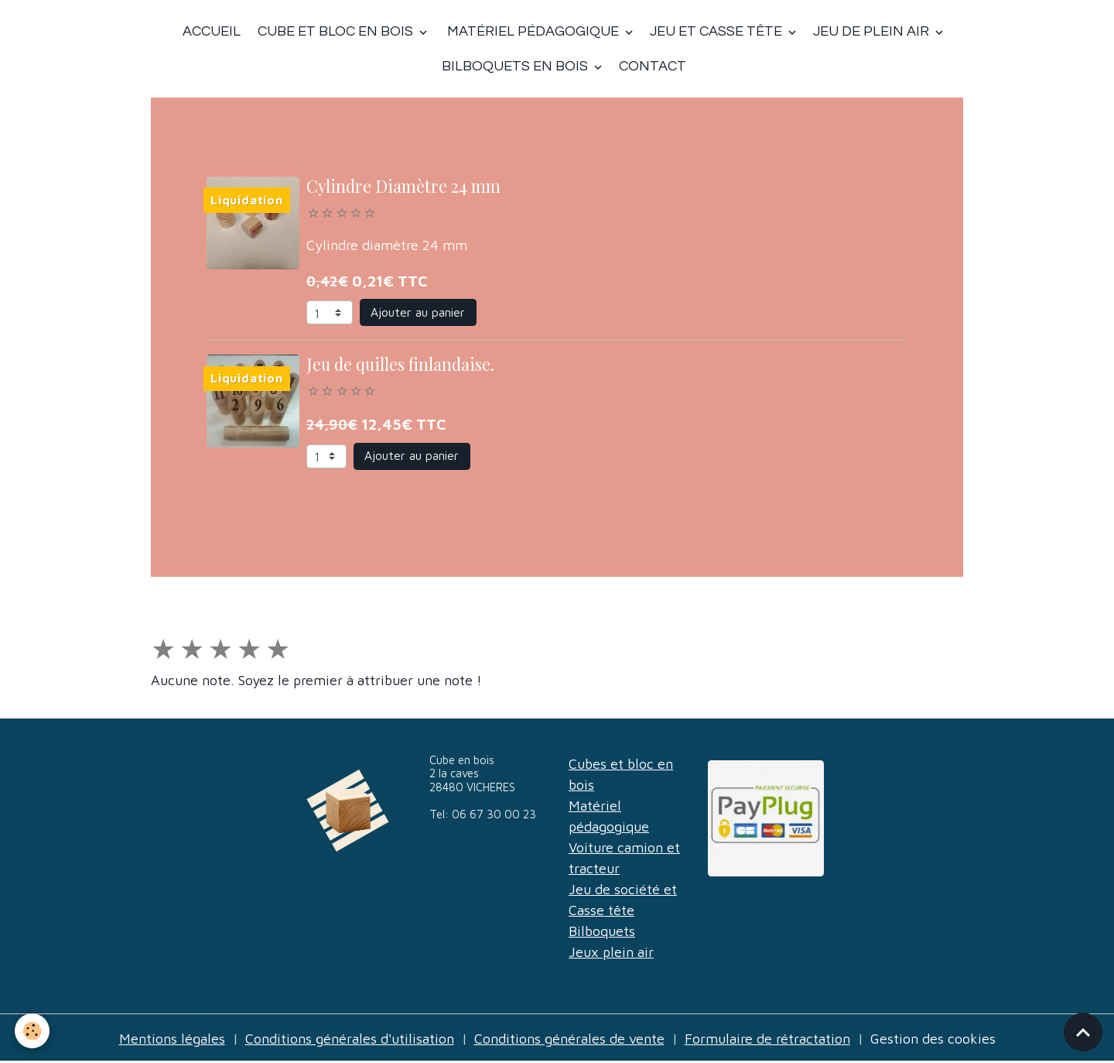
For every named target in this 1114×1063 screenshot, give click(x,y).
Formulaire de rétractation (767, 1038)
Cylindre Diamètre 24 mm (403, 186)
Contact (652, 66)
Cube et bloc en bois (335, 31)
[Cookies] (32, 1030)
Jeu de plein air (872, 31)
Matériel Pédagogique (533, 31)
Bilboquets (602, 931)
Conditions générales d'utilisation (349, 1038)
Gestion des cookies (933, 1038)
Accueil (212, 31)
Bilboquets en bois (516, 66)
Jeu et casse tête (717, 31)
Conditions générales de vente (569, 1038)
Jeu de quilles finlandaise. (400, 364)
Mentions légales (172, 1038)
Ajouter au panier (418, 312)
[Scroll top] (1083, 1032)
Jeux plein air (611, 952)
